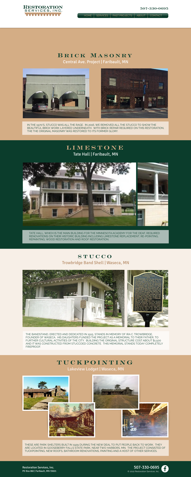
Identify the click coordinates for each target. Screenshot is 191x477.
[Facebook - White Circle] (165, 468)
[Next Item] (163, 194)
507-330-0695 (154, 8)
